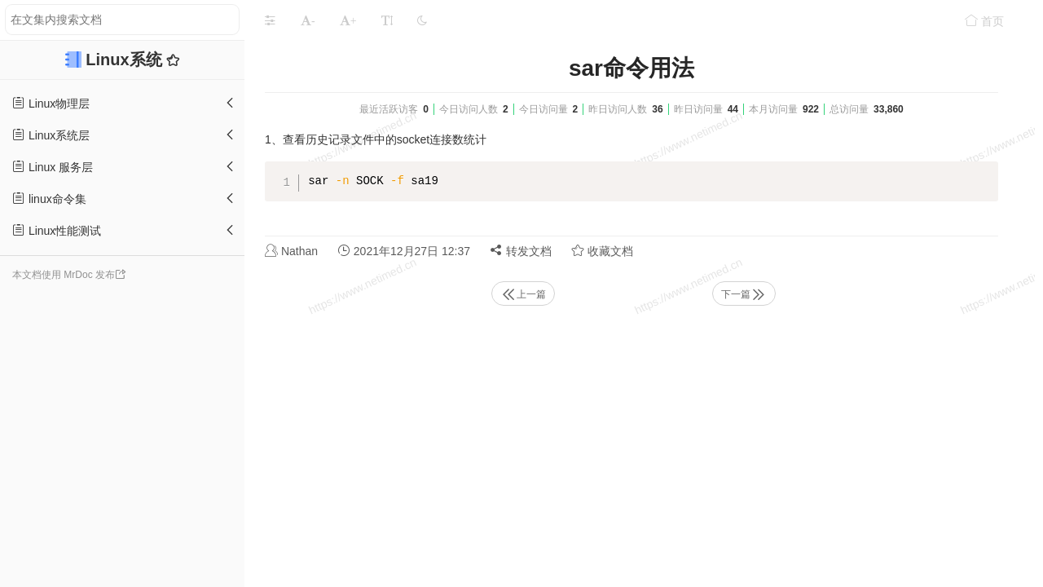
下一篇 (744, 294)
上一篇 (523, 294)
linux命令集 (49, 198)
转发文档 (521, 251)
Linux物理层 (51, 103)
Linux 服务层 (52, 167)
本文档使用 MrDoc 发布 (63, 274)
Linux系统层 (51, 135)
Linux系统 (126, 59)
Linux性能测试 (56, 230)
